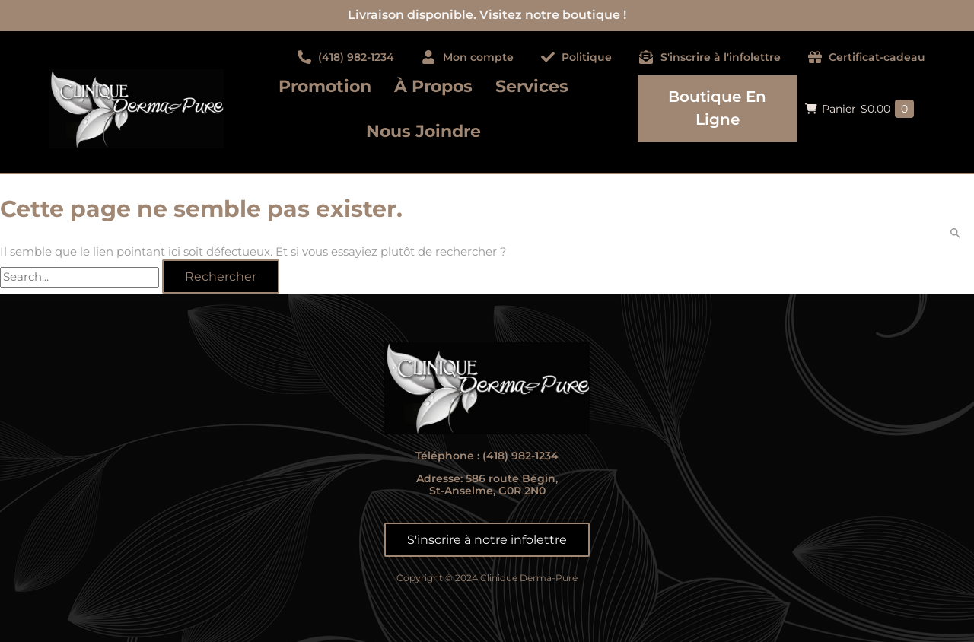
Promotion (325, 86)
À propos (433, 86)
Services (531, 86)
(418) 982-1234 (520, 455)
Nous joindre (423, 131)
